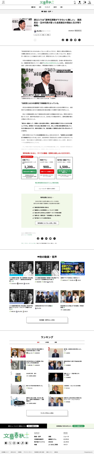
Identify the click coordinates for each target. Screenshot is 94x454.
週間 (56, 342)
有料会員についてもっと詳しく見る (47, 223)
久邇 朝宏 (68, 353)
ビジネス (66, 439)
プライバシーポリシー (28, 452)
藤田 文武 (13, 311)
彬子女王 (68, 388)
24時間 (47, 342)
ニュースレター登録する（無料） (47, 188)
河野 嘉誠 (68, 401)
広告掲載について (5, 452)
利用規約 (20, 452)
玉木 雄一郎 (13, 283)
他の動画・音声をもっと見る (47, 320)
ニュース (37, 35)
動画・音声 (37, 436)
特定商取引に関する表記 (39, 452)
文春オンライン (49, 452)
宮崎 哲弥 (21, 283)
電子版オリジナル (39, 442)
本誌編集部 (68, 365)
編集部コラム (52, 439)
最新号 (55, 7)
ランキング (47, 7)
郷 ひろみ (30, 388)
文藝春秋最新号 (38, 439)
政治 (48, 35)
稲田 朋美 (39, 281)
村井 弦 (79, 280)
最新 (38, 342)
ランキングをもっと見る (47, 413)
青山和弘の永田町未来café (50, 63)
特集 (35, 444)
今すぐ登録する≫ (32, 426)
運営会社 (56, 452)
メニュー (3, 3)
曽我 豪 (45, 281)
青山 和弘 (39, 31)
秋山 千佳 (30, 353)
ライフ (65, 444)
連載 (61, 7)
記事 (40, 7)
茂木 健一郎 (72, 280)
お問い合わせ (13, 452)
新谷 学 (26, 311)
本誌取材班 (37, 353)
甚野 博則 (30, 365)
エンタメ (66, 442)
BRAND (50, 442)
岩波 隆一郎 (65, 280)
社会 (43, 35)
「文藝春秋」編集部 (66, 309)
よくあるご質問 (53, 444)
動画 (34, 7)
